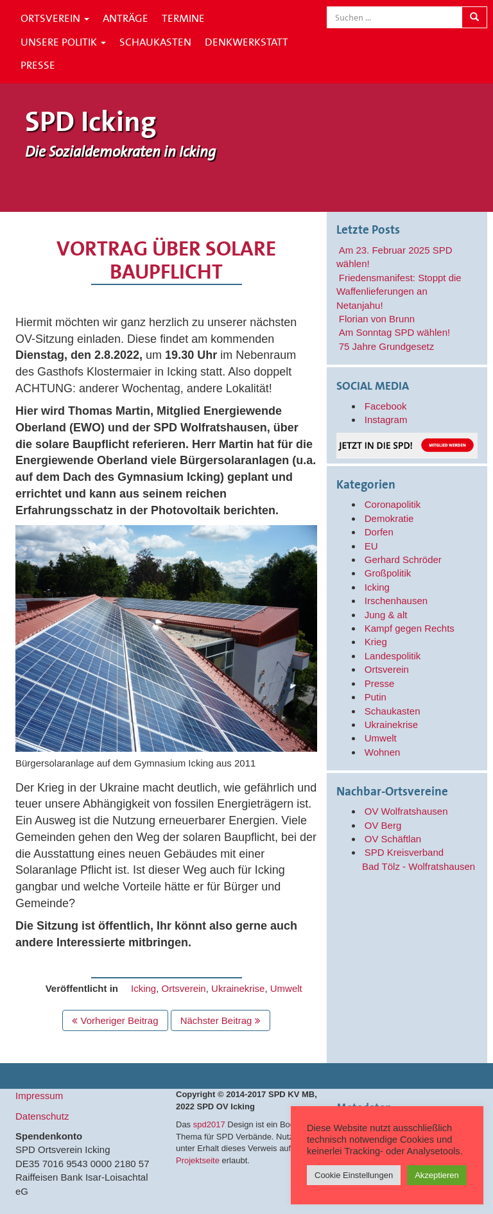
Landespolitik (393, 655)
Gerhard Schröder (403, 559)
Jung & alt (386, 614)
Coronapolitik (393, 504)
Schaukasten (155, 42)
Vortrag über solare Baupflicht (166, 260)
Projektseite (198, 1160)
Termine (183, 18)
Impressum (39, 1095)
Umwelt (286, 988)
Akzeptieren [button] (437, 1175)
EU (371, 546)
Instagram (386, 419)
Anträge (125, 18)
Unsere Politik (63, 42)
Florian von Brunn (377, 318)
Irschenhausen (396, 600)
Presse (38, 65)
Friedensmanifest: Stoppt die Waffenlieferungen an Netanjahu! (399, 291)
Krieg (376, 641)
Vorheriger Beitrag (115, 1020)
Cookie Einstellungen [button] (354, 1175)
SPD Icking (91, 122)
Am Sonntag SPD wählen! (394, 332)
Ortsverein (55, 18)
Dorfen (379, 531)
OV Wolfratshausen (406, 811)
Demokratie (389, 518)
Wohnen (383, 752)
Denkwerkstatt (246, 42)
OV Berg (383, 825)
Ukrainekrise (237, 988)
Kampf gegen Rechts (409, 628)
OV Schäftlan (393, 838)
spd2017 (209, 1124)
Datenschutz (42, 1116)
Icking (143, 988)
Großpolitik (388, 573)
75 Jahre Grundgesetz (386, 346)
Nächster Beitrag (220, 1020)
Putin (375, 696)
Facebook (386, 406)
